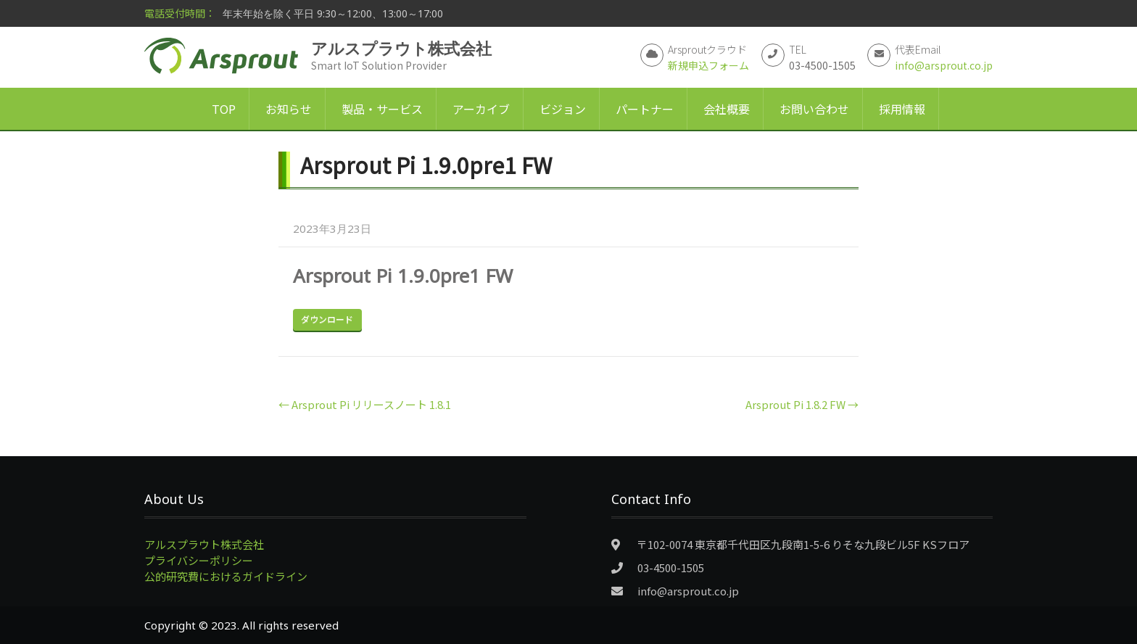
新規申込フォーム (708, 65)
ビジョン (562, 108)
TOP (224, 108)
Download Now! (327, 320)
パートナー (645, 108)
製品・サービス (382, 108)
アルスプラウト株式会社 (204, 544)
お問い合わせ (814, 108)
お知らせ (288, 108)
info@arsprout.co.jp (944, 65)
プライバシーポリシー (198, 560)
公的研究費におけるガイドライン (225, 576)
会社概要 (726, 108)
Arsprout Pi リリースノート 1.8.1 (364, 404)
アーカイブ (481, 108)
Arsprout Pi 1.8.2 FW (802, 404)
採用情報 (902, 108)
